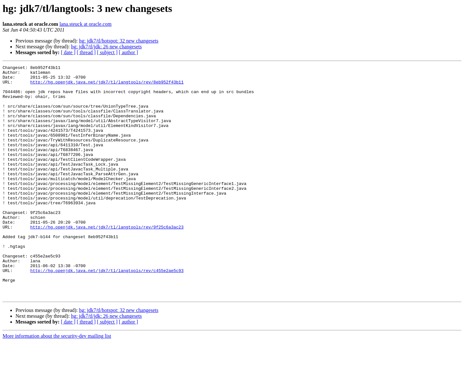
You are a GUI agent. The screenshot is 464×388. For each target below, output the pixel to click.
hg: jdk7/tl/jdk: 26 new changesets (106, 46)
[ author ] (128, 52)
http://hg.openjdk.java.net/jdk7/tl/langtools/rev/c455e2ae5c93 (107, 312)
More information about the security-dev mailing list (57, 382)
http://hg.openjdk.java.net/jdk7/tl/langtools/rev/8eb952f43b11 (107, 86)
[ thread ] (86, 52)
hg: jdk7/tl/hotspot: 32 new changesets (118, 41)
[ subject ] (107, 52)
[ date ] (68, 52)
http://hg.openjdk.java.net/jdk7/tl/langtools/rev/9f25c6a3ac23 (107, 260)
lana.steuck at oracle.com (85, 24)
